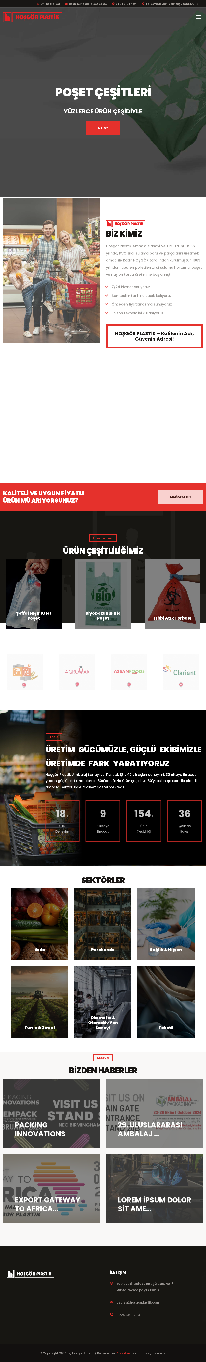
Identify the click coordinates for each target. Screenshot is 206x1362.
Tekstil (166, 1027)
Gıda (40, 950)
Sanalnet (124, 1353)
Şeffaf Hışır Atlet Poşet (103, 616)
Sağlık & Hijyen (166, 950)
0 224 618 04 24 (124, 4)
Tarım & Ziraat (39, 1027)
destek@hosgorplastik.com (86, 4)
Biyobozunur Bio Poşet (172, 616)
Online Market (48, 4)
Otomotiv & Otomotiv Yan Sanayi (103, 1022)
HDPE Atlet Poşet (33, 618)
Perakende (103, 950)
